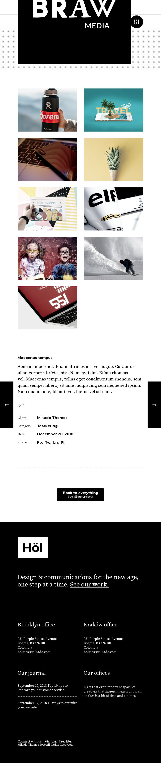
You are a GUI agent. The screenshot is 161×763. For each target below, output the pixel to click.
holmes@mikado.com (34, 652)
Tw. (61, 741)
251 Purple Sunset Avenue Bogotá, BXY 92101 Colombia (37, 643)
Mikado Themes (52, 418)
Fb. (47, 741)
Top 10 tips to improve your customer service (43, 688)
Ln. (54, 741)
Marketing (48, 426)
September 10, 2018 (32, 686)
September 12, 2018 (32, 703)
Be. (69, 741)
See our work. (89, 585)
